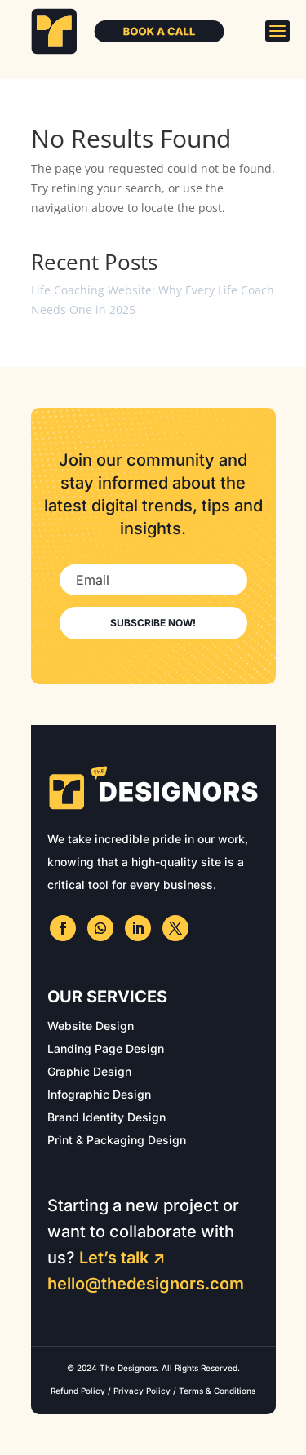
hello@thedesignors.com (145, 1284)
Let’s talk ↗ (122, 1257)
